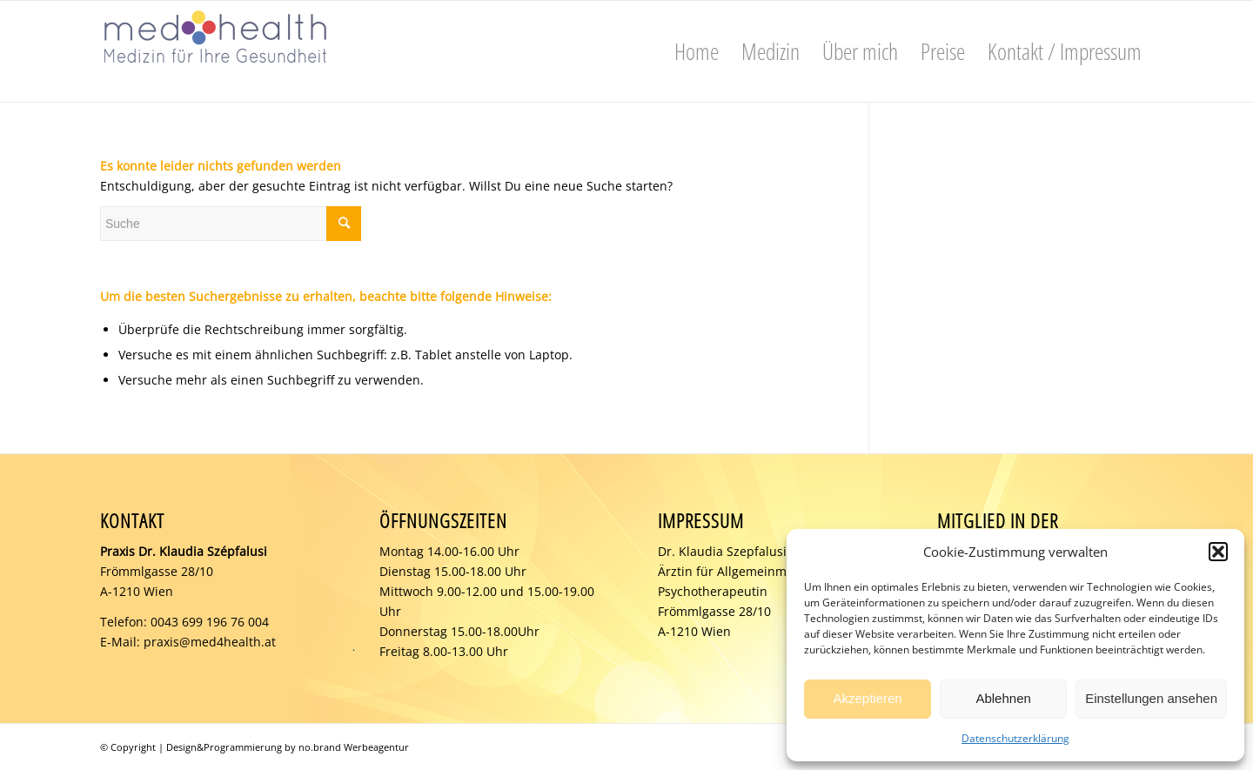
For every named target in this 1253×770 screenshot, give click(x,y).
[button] (1218, 551)
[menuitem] (696, 51)
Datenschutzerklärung (1015, 738)
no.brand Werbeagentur (353, 746)
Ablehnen (1002, 698)
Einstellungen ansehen (1151, 698)
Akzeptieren (867, 698)
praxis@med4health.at (210, 641)
